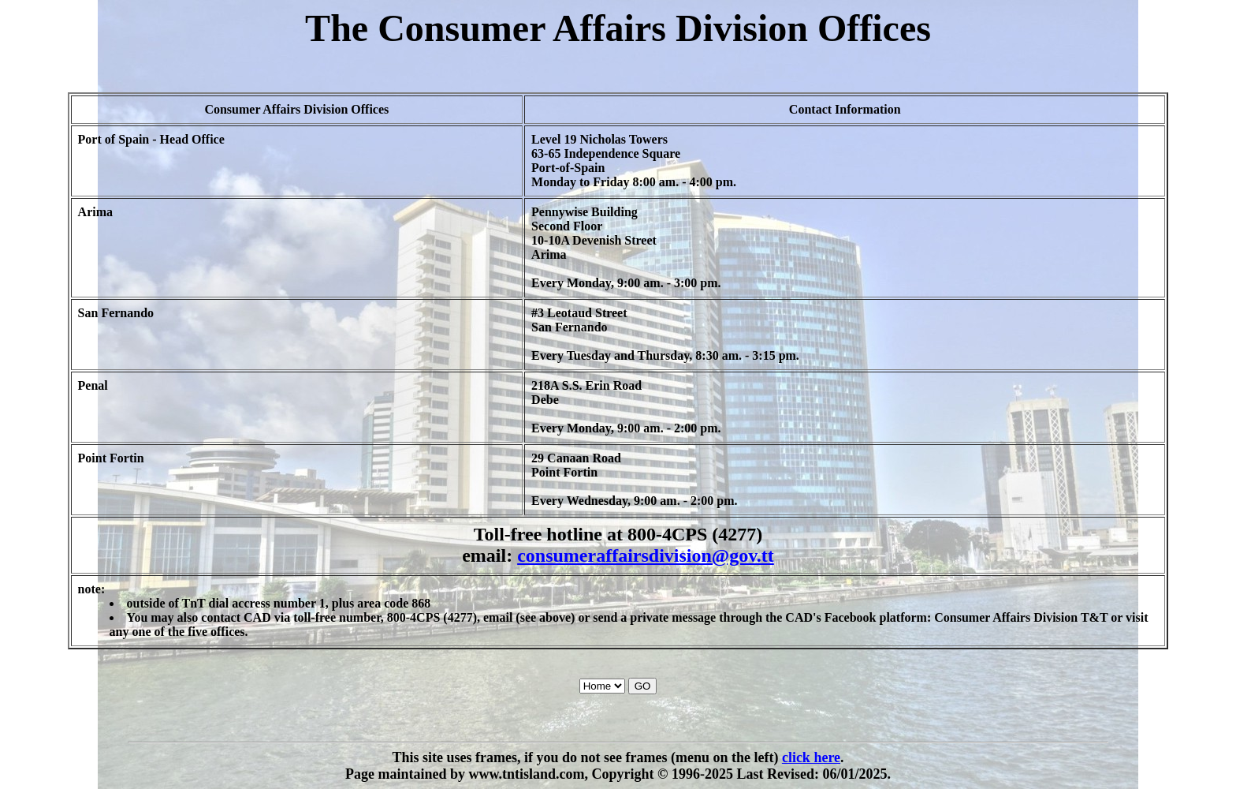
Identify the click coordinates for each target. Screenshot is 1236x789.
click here (811, 757)
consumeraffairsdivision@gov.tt (645, 555)
